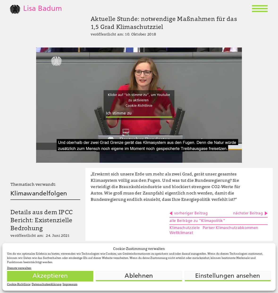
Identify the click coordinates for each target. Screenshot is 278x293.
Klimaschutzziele (184, 228)
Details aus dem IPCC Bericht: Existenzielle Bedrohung (41, 221)
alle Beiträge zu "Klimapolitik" (197, 221)
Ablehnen (139, 276)
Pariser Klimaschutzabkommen (230, 228)
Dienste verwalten (19, 268)
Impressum (70, 284)
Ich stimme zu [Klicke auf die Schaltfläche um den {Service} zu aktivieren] (118, 113)
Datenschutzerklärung (46, 284)
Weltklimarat (181, 233)
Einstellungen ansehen (227, 276)
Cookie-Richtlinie (18, 284)
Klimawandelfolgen (38, 194)
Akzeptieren (50, 276)
